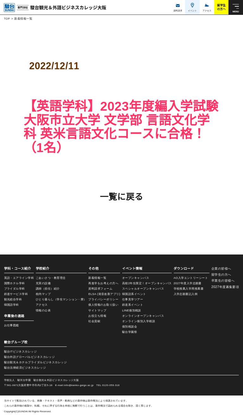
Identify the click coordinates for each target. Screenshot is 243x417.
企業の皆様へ (221, 268)
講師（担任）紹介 (47, 288)
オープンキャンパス (132, 278)
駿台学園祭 (126, 332)
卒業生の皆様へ (222, 280)
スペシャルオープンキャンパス (139, 288)
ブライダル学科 (14, 288)
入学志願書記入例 (182, 295)
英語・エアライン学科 (19, 278)
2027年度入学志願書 (183, 284)
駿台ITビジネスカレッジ (20, 351)
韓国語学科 (11, 305)
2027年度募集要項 (225, 287)
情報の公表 (42, 310)
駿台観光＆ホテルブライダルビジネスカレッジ (35, 362)
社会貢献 (93, 322)
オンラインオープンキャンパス (140, 316)
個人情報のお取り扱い (102, 305)
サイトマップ (96, 311)
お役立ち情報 (96, 316)
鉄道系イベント (129, 305)
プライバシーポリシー (102, 299)
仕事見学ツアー (129, 299)
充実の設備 (42, 283)
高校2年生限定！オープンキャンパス (144, 283)
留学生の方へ (221, 274)
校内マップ (42, 294)
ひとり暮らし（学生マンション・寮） (60, 299)
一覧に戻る (121, 197)
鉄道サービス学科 (16, 294)
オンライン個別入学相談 (135, 321)
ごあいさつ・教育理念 (50, 278)
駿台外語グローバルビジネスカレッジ (29, 357)
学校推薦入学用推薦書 (185, 289)
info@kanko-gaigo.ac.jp (85, 385)
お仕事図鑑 (11, 325)
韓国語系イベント (131, 294)
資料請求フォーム (99, 289)
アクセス (41, 305)
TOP (6, 19)
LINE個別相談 (128, 310)
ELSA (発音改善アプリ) (102, 294)
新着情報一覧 (23, 19)
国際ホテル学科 (14, 283)
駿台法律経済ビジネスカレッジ (25, 367)
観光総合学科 (13, 299)
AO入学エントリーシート (187, 278)
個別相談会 (126, 326)
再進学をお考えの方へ (102, 283)
